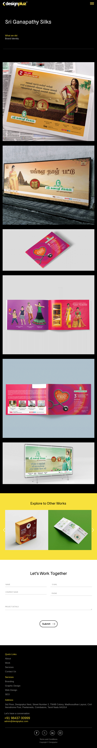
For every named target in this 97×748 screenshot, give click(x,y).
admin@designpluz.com (16, 721)
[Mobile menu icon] (92, 3)
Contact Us (10, 671)
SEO (7, 694)
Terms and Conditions (48, 739)
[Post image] (26, 530)
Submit (46, 623)
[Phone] (71, 593)
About (8, 658)
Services (9, 667)
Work (7, 663)
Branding (9, 681)
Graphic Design (12, 686)
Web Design (11, 690)
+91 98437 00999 (17, 718)
